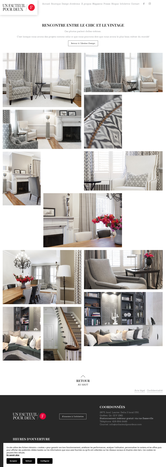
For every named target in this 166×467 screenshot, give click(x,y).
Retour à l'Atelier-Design (83, 43)
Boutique (56, 3)
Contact (135, 3)
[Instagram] (150, 3)
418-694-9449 (119, 421)
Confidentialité (155, 390)
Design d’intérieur (71, 3)
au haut (83, 380)
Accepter (13, 461)
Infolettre (125, 3)
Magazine (97, 3)
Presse (106, 3)
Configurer (44, 461)
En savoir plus (13, 455)
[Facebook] (144, 3)
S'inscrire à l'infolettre (73, 416)
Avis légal (139, 390)
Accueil (46, 3)
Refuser (29, 461)
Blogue (115, 3)
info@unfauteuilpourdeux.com (125, 424)
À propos (86, 3)
